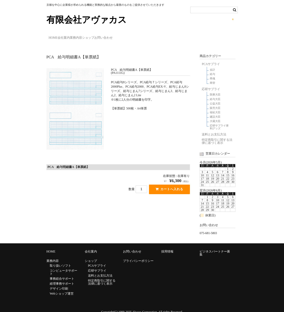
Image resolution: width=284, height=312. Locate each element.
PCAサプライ (211, 59)
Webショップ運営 (62, 288)
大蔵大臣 (215, 116)
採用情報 (167, 246)
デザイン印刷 (59, 283)
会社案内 (75, 36)
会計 (212, 65)
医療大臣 (215, 89)
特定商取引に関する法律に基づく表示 (217, 137)
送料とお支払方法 (214, 129)
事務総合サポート (62, 273)
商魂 (212, 73)
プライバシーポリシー (138, 256)
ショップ (117, 36)
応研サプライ (211, 84)
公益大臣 (215, 98)
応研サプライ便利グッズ (219, 122)
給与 (212, 69)
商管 (212, 78)
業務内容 (96, 36)
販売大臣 (215, 103)
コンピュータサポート (63, 267)
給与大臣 (215, 94)
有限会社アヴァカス (86, 20)
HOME (55, 36)
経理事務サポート (62, 278)
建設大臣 (215, 112)
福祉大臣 (215, 107)
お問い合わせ (141, 36)
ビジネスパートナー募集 (214, 248)
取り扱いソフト (60, 260)
